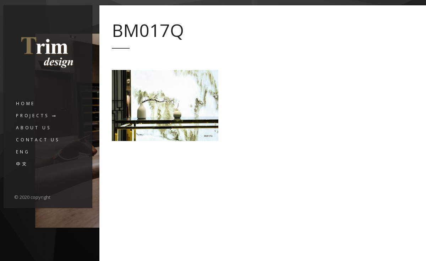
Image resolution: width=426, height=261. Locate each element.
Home (25, 103)
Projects (32, 116)
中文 (22, 164)
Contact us (38, 140)
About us (33, 128)
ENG (22, 152)
